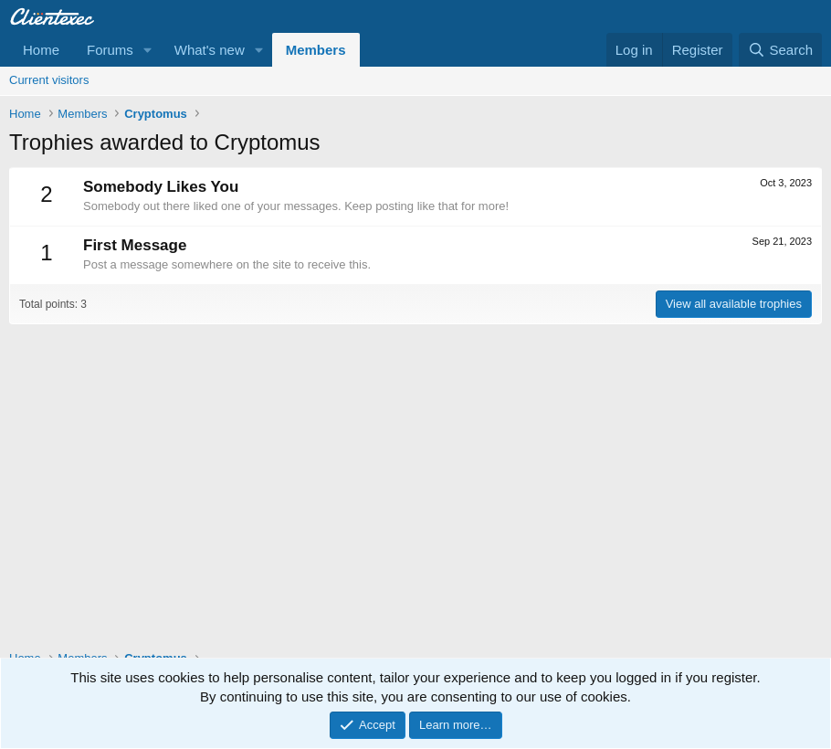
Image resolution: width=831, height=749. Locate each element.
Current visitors (49, 80)
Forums (110, 50)
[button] (148, 50)
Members (316, 50)
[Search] (780, 50)
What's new (209, 50)
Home (41, 50)
